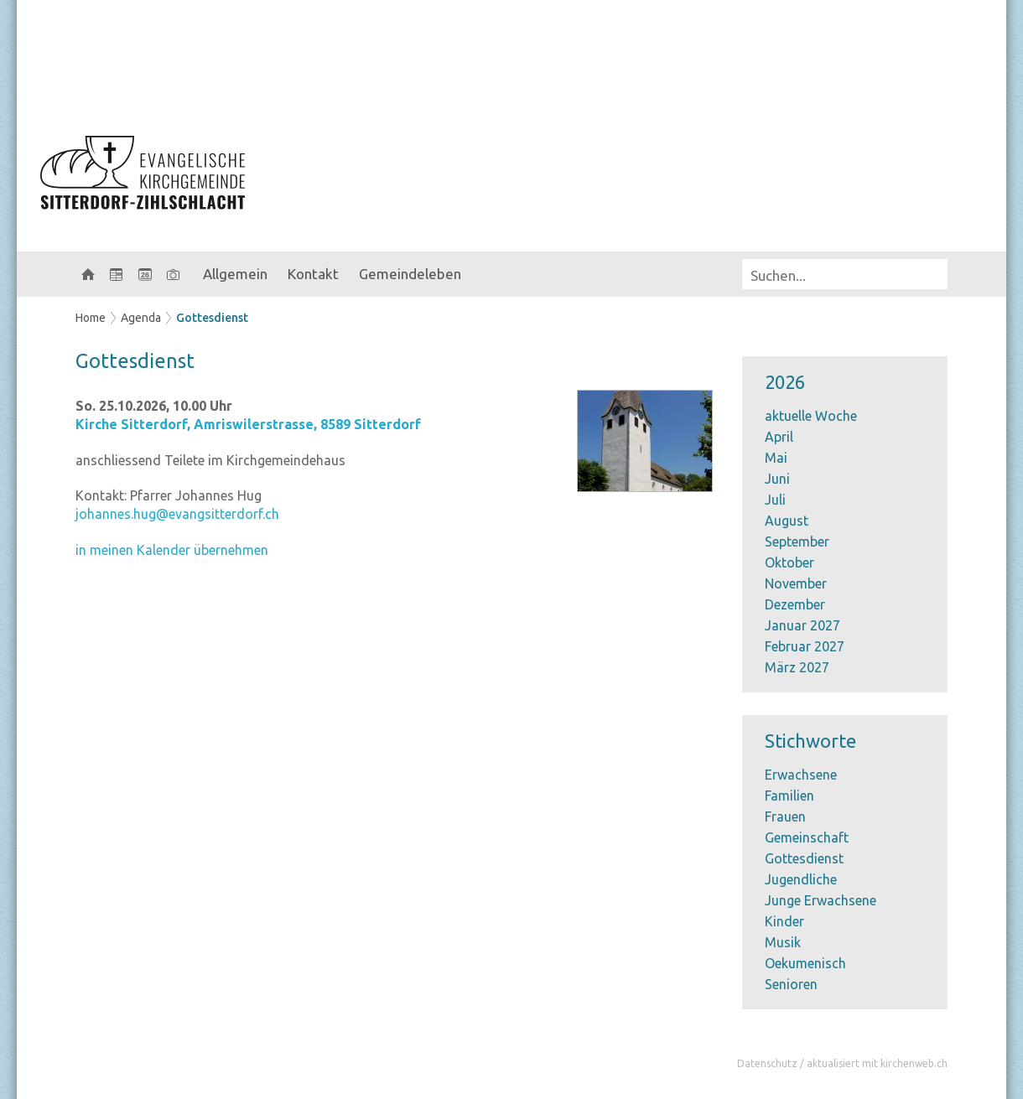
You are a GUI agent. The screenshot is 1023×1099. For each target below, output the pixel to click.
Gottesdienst (212, 317)
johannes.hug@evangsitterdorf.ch (177, 513)
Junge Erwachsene (820, 900)
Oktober (789, 562)
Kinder (784, 921)
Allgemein (235, 274)
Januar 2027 (802, 625)
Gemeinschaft (807, 837)
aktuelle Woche (811, 415)
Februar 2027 (804, 646)
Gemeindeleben (410, 274)
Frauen (785, 816)
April (779, 436)
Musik (783, 942)
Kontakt (313, 274)
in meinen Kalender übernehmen (171, 549)
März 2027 (797, 667)
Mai (776, 457)
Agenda (141, 317)
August (786, 520)
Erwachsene (801, 774)
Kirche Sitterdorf (248, 424)
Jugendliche (801, 879)
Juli (775, 499)
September (797, 541)
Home (90, 317)
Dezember (795, 604)
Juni (777, 478)
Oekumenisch (805, 963)
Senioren (791, 984)
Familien (789, 795)
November (796, 583)
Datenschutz (767, 1063)
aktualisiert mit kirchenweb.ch (877, 1063)
